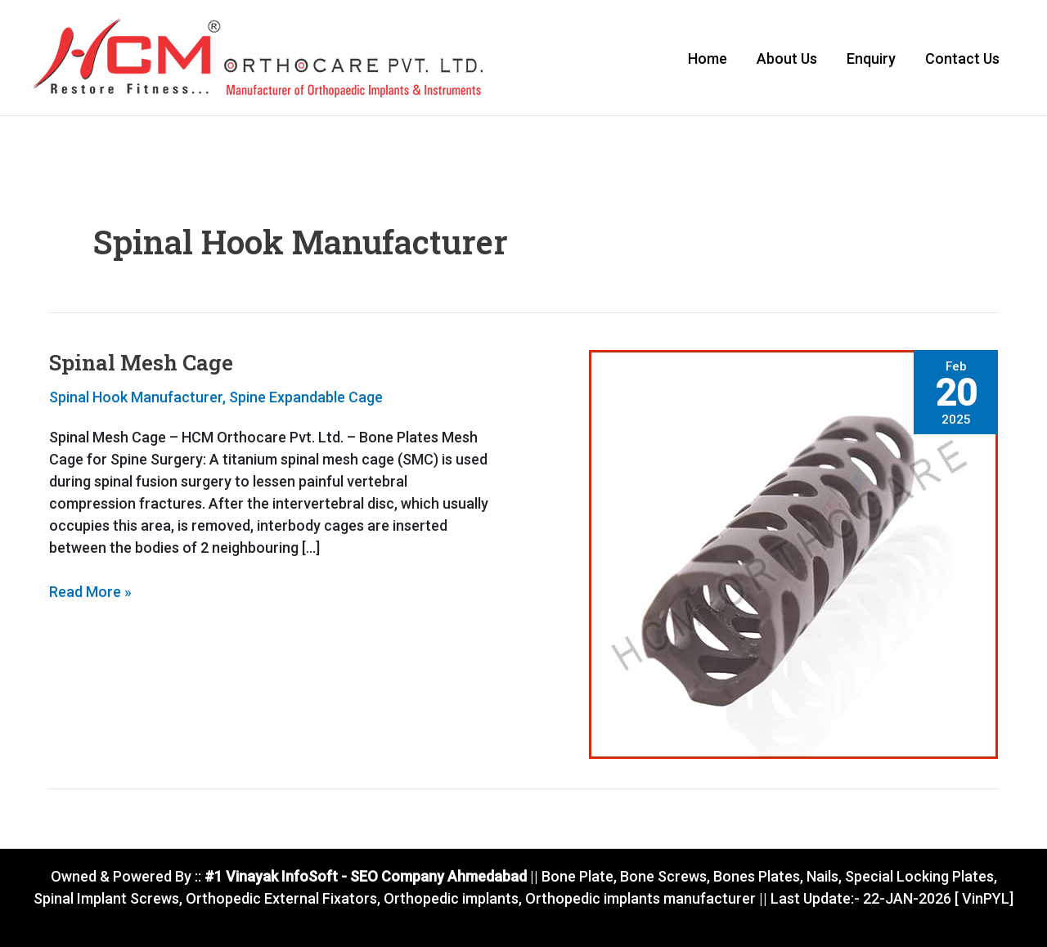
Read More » (90, 590)
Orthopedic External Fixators (281, 898)
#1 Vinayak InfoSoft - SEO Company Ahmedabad (364, 876)
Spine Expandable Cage (306, 397)
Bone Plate (575, 876)
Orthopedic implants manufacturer (640, 898)
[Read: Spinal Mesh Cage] (793, 553)
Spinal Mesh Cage (141, 362)
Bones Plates (756, 876)
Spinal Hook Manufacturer (135, 397)
